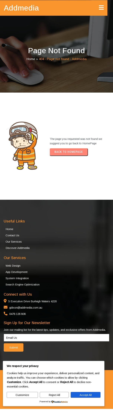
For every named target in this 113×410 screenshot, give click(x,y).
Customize (22, 395)
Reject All (54, 395)
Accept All (86, 395)
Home (31, 59)
